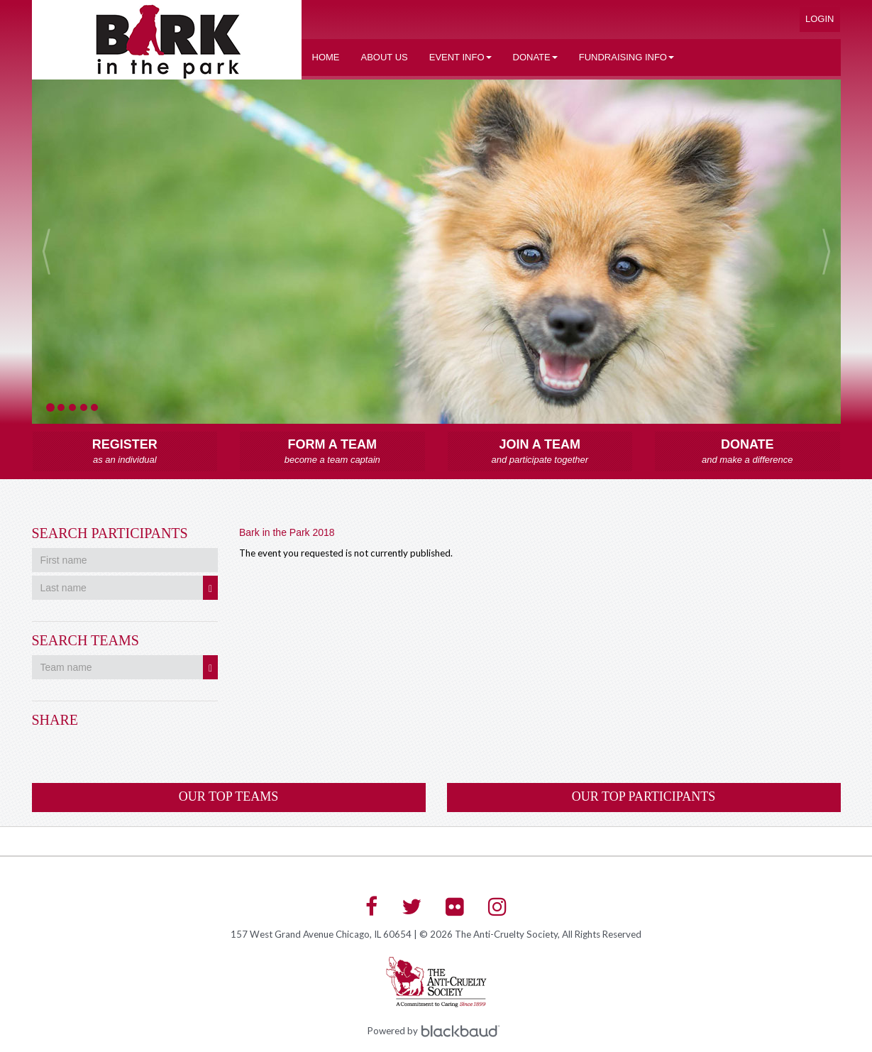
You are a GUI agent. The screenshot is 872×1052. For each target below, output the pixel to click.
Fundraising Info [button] (626, 57)
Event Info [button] (460, 57)
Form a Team (332, 452)
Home (326, 57)
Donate (747, 452)
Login (819, 18)
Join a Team (540, 452)
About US (384, 57)
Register (125, 452)
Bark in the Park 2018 (287, 532)
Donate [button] (535, 57)
